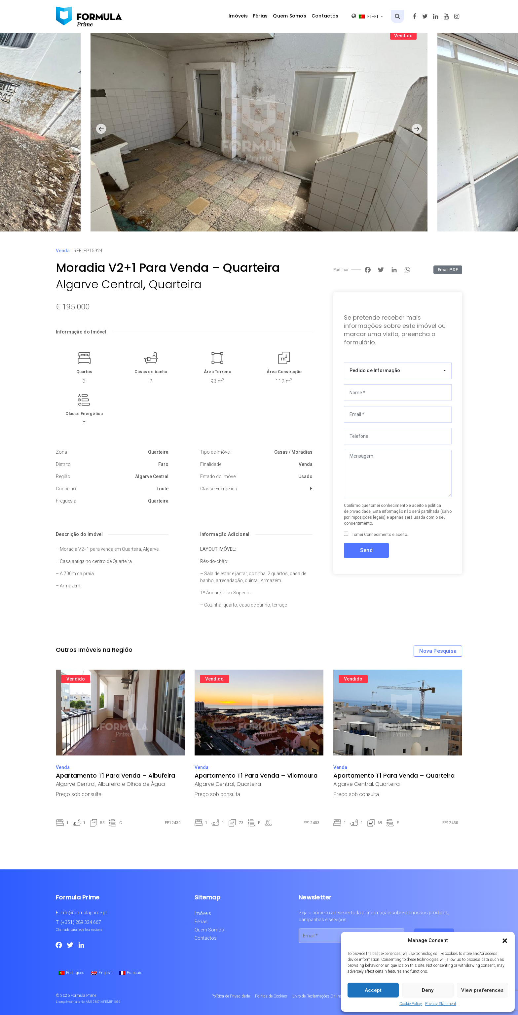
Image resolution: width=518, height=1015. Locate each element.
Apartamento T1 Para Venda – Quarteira (394, 775)
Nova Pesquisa (438, 651)
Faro (163, 464)
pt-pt (366, 16)
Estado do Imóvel (218, 476)
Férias (260, 16)
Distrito (63, 464)
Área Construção (284, 371)
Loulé (162, 488)
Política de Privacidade (230, 996)
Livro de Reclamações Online (317, 996)
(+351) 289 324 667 (80, 922)
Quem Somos (289, 16)
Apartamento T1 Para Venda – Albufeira (115, 775)
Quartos (84, 371)
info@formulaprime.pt (83, 912)
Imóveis (238, 16)
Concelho (66, 488)
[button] (504, 940)
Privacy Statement (440, 1003)
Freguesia (66, 501)
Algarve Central (99, 284)
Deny (427, 990)
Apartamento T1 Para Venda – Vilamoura (256, 775)
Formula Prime (83, 995)
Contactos (325, 16)
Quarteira (175, 284)
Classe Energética (84, 413)
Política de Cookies (271, 996)
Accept (373, 990)
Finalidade (210, 464)
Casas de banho (150, 371)
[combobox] (398, 371)
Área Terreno (217, 371)
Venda (63, 250)
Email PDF (448, 269)
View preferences (482, 990)
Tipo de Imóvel (215, 452)
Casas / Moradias (293, 452)
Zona (61, 452)
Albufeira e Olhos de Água (131, 784)
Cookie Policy (410, 1003)
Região (63, 476)
